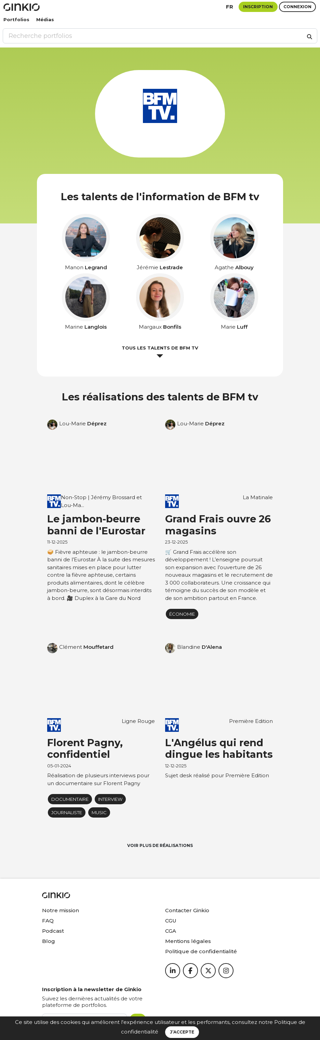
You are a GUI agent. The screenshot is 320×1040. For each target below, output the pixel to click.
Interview (110, 799)
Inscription (258, 6)
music (99, 812)
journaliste (66, 812)
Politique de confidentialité (201, 951)
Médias (45, 19)
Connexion (297, 6)
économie (182, 614)
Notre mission (60, 910)
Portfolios (16, 19)
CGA (170, 931)
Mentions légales (188, 941)
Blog (48, 941)
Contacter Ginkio (187, 910)
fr (229, 6)
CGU (170, 920)
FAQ (48, 920)
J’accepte (182, 1032)
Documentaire (70, 799)
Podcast (53, 931)
